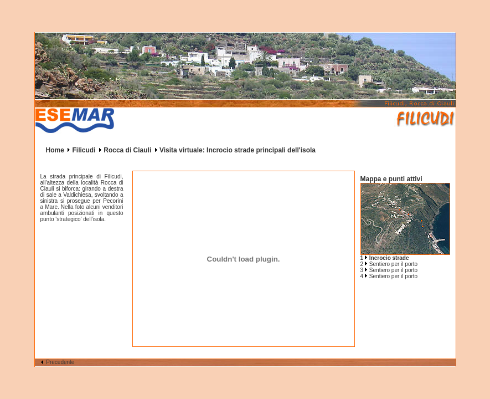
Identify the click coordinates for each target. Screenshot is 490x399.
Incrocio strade (389, 258)
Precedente (57, 362)
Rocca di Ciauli (127, 150)
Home (55, 150)
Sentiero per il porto (393, 264)
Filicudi (84, 150)
